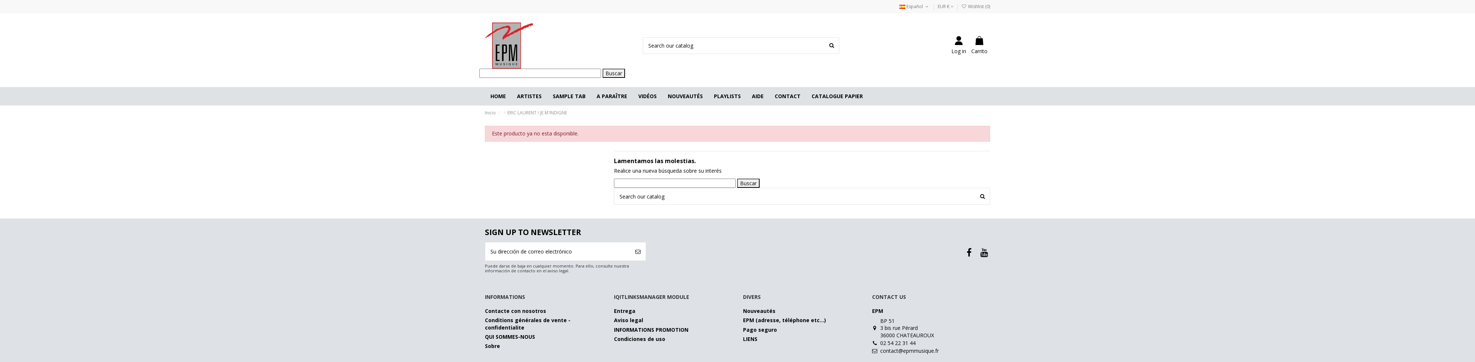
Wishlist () (975, 6)
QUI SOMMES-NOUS (510, 336)
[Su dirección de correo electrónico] (557, 251)
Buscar (613, 73)
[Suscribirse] (638, 251)
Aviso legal (628, 320)
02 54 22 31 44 (898, 343)
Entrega (624, 310)
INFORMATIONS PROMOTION (651, 329)
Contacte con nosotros (515, 310)
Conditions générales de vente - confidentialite (527, 324)
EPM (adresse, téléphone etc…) (784, 320)
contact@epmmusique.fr (909, 350)
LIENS (750, 338)
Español (914, 6)
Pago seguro (760, 329)
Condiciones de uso (639, 338)
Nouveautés (759, 310)
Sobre (492, 345)
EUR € (946, 6)
